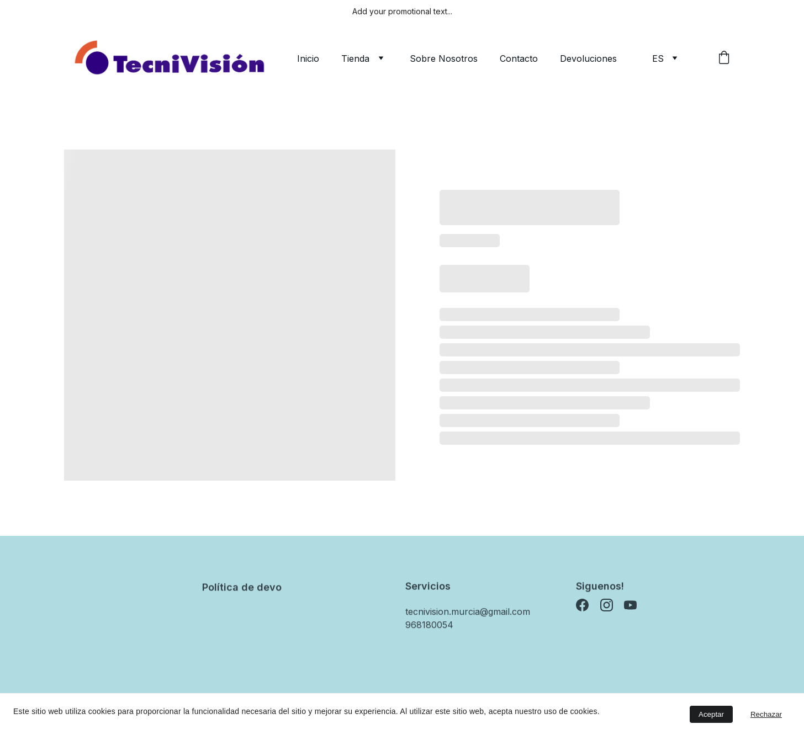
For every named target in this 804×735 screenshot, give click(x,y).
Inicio (308, 58)
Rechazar (766, 714)
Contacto (519, 58)
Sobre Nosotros (444, 58)
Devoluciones (588, 58)
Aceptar (711, 714)
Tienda (355, 58)
